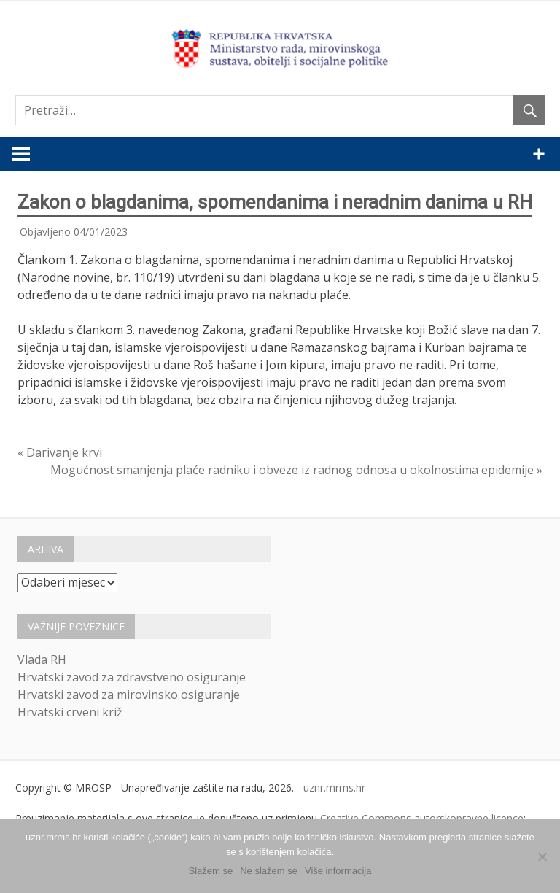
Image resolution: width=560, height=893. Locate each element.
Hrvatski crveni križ (70, 712)
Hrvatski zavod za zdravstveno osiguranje (132, 677)
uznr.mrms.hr (334, 788)
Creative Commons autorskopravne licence (422, 818)
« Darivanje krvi (60, 452)
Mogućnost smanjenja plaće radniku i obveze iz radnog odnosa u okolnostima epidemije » (296, 470)
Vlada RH (42, 660)
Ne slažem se (269, 870)
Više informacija (338, 870)
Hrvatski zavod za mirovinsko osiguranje (129, 695)
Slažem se (211, 870)
